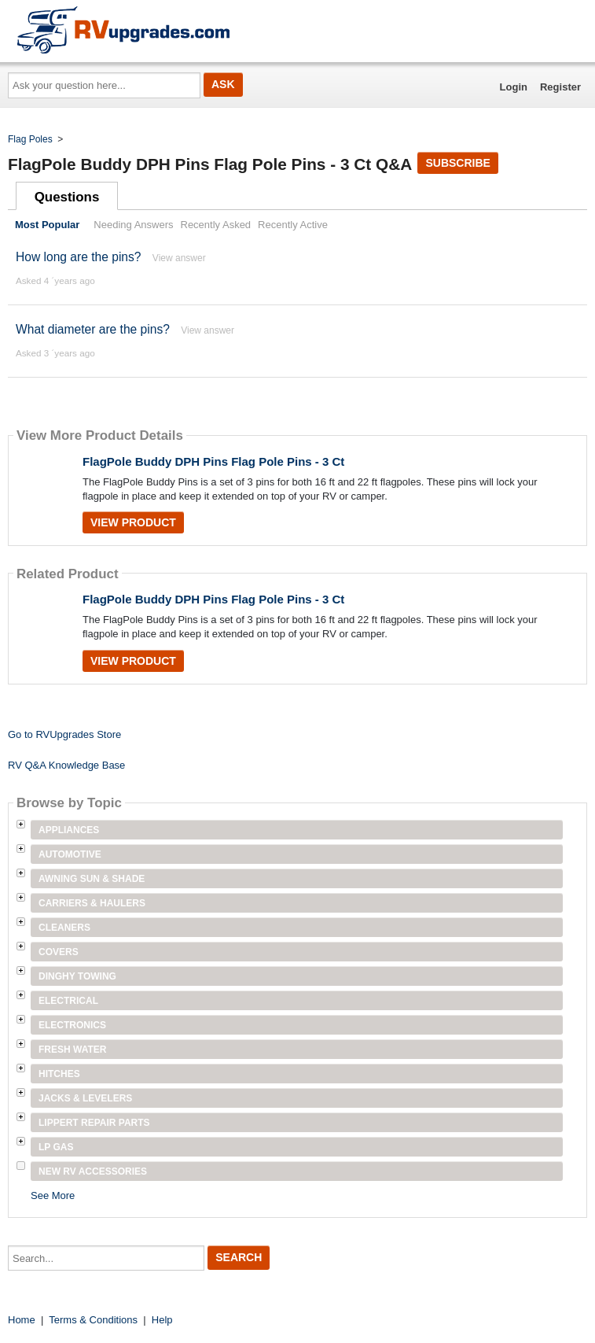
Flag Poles (30, 139)
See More (53, 1195)
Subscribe (457, 163)
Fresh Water (72, 1049)
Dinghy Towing (77, 976)
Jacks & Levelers (85, 1098)
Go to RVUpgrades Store (64, 734)
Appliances (69, 830)
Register (560, 87)
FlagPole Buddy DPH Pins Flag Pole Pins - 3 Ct (213, 461)
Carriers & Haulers (92, 903)
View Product (133, 522)
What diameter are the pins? (93, 329)
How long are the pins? (78, 257)
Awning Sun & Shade (92, 878)
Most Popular (47, 225)
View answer (179, 258)
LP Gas (56, 1147)
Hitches (59, 1073)
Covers (59, 951)
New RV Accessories (93, 1171)
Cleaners (64, 927)
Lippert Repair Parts (94, 1122)
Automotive (70, 854)
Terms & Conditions (93, 1320)
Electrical (68, 1000)
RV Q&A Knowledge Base (66, 765)
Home (21, 1320)
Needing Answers (133, 225)
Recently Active (293, 225)
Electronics (72, 1025)
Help (162, 1320)
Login (513, 87)
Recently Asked (216, 225)
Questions (67, 197)
